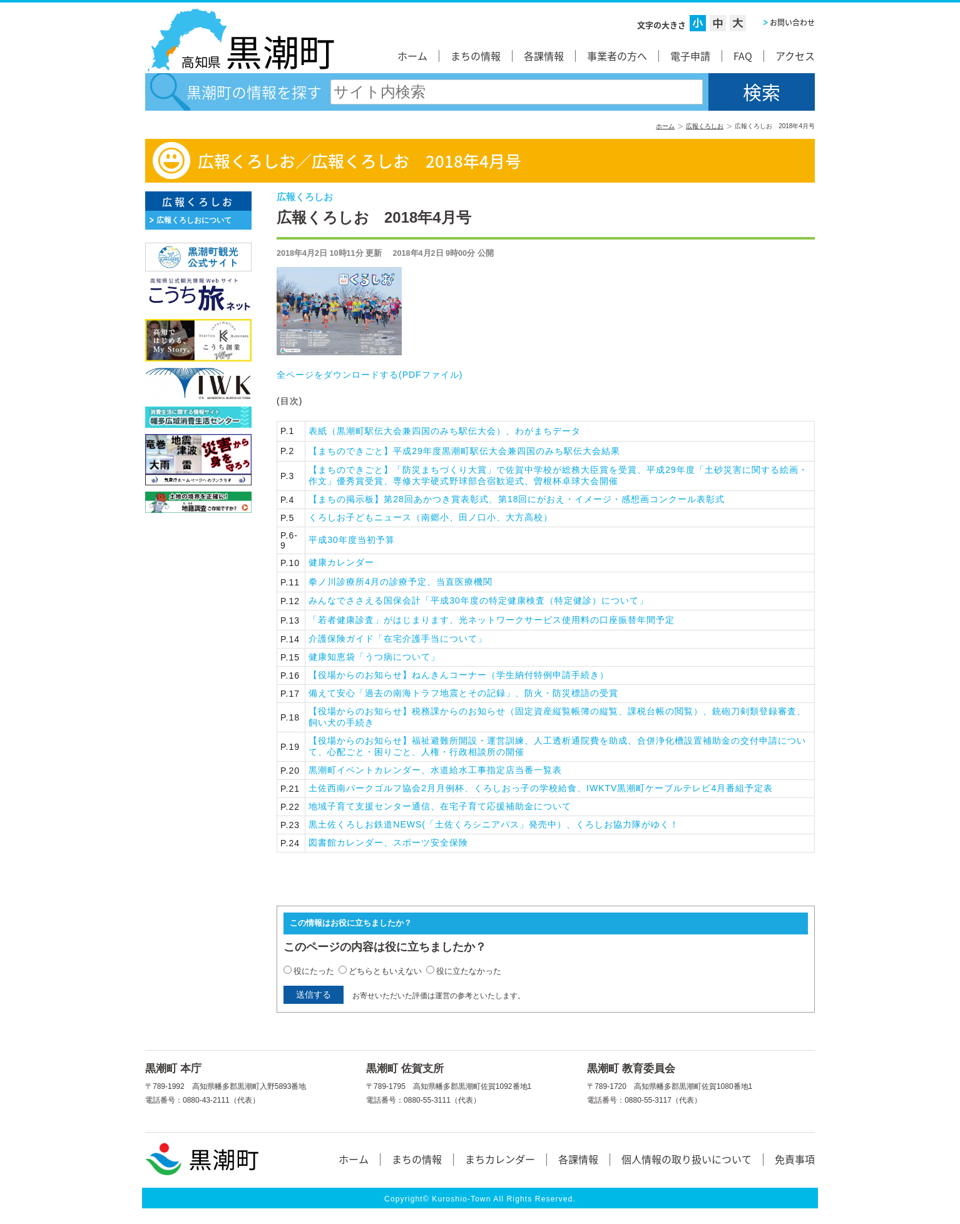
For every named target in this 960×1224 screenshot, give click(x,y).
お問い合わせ (792, 22)
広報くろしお (704, 126)
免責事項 (795, 1158)
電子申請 (690, 55)
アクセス (795, 55)
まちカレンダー (500, 1158)
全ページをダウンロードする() (369, 375)
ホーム (412, 55)
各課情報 (544, 55)
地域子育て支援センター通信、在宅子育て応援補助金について (440, 806)
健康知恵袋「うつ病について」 (374, 657)
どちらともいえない (385, 971)
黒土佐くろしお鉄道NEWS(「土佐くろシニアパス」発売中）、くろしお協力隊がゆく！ (494, 824)
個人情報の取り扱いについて (686, 1158)
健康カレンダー (341, 562)
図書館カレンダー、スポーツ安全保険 (388, 842)
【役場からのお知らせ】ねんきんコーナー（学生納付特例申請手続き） (459, 675)
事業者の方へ (617, 55)
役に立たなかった (468, 971)
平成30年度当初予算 (352, 540)
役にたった (314, 971)
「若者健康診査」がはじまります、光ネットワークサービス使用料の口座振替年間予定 (492, 620)
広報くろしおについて (194, 220)
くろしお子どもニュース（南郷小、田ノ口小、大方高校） (431, 517)
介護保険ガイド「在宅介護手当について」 (398, 639)
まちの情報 (476, 55)
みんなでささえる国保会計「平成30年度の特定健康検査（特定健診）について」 (478, 600)
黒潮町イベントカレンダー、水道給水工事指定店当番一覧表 (435, 770)
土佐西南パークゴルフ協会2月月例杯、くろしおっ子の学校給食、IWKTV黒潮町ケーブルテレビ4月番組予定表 (541, 788)
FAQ (742, 55)
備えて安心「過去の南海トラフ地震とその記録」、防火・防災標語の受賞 (463, 693)
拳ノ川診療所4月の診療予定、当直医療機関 (401, 582)
